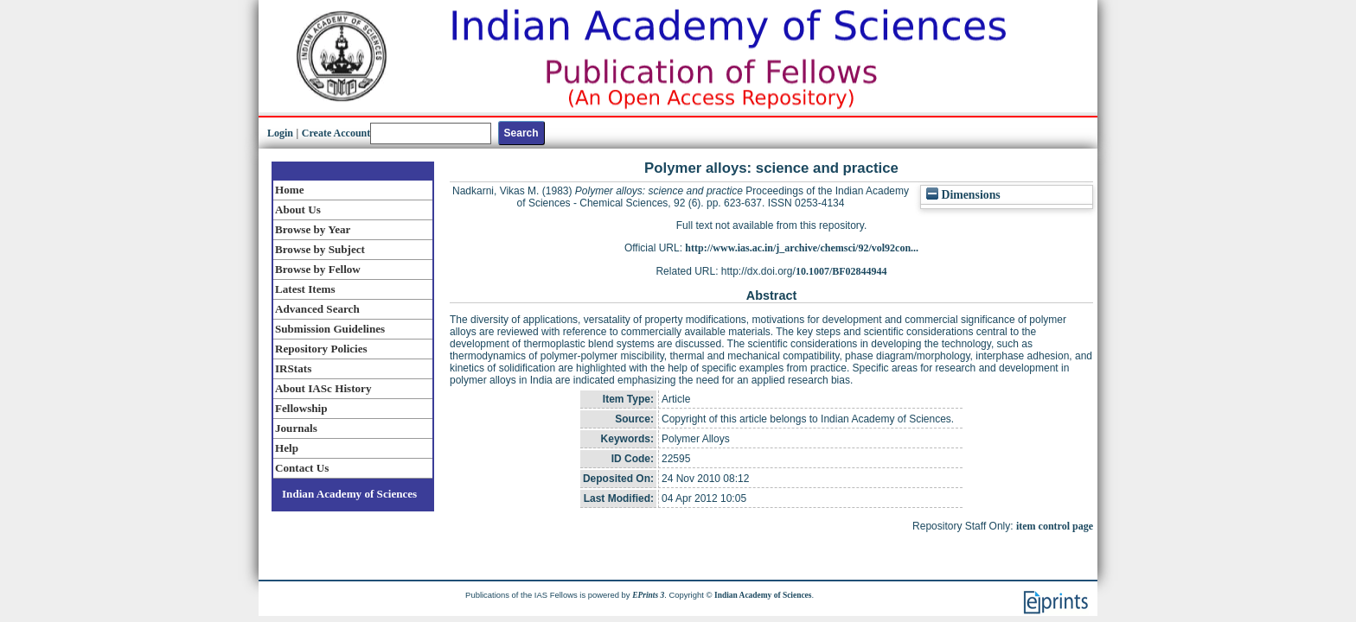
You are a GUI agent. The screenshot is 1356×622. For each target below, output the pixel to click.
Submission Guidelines (330, 328)
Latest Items (305, 288)
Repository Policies (321, 348)
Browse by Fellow (318, 269)
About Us (298, 209)
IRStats (293, 368)
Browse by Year (312, 229)
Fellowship (301, 408)
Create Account (336, 133)
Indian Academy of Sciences (349, 493)
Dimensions (963, 194)
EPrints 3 (648, 595)
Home (289, 189)
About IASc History (323, 388)
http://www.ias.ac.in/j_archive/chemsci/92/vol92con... (801, 248)
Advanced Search (317, 308)
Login (280, 133)
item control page (1054, 526)
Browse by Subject (320, 249)
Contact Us (302, 467)
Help (286, 447)
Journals (296, 428)
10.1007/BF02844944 (841, 271)
